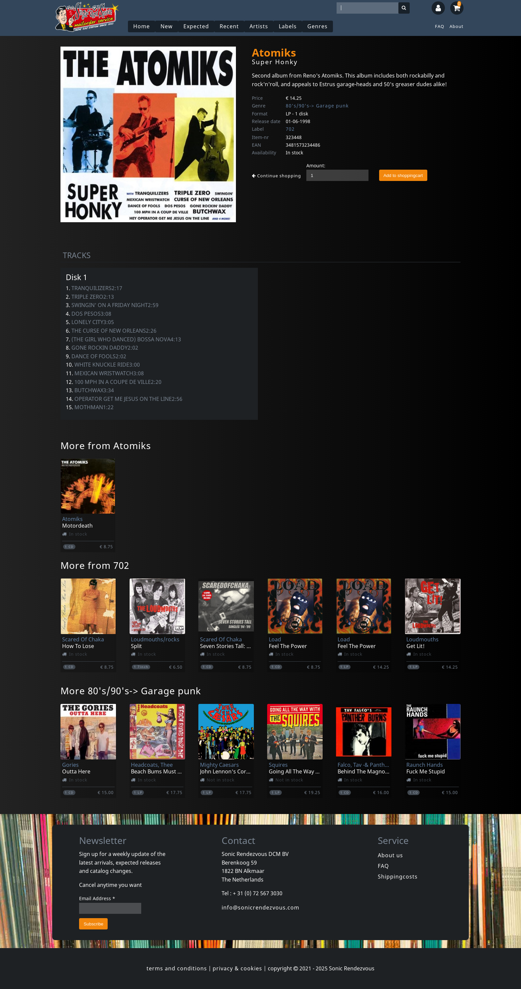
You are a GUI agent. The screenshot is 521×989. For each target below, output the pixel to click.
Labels (288, 26)
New (166, 26)
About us (390, 855)
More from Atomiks (105, 445)
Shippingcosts (398, 876)
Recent (229, 26)
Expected (196, 26)
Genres (317, 26)
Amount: (315, 165)
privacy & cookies (237, 968)
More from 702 (94, 565)
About (457, 26)
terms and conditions (177, 968)
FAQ (439, 26)
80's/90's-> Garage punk (317, 105)
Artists (259, 26)
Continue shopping (276, 176)
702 (290, 129)
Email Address (97, 898)
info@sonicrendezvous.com (260, 907)
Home (141, 26)
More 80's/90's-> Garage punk (130, 690)
